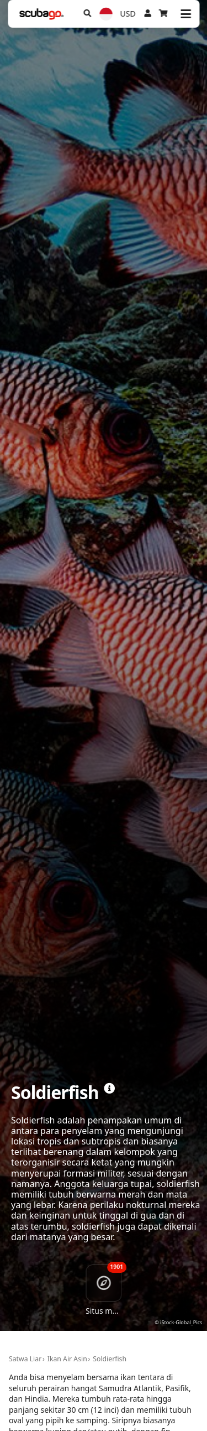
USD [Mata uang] (128, 13)
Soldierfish (109, 1359)
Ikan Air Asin (67, 1359)
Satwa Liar (25, 1359)
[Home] (41, 14)
